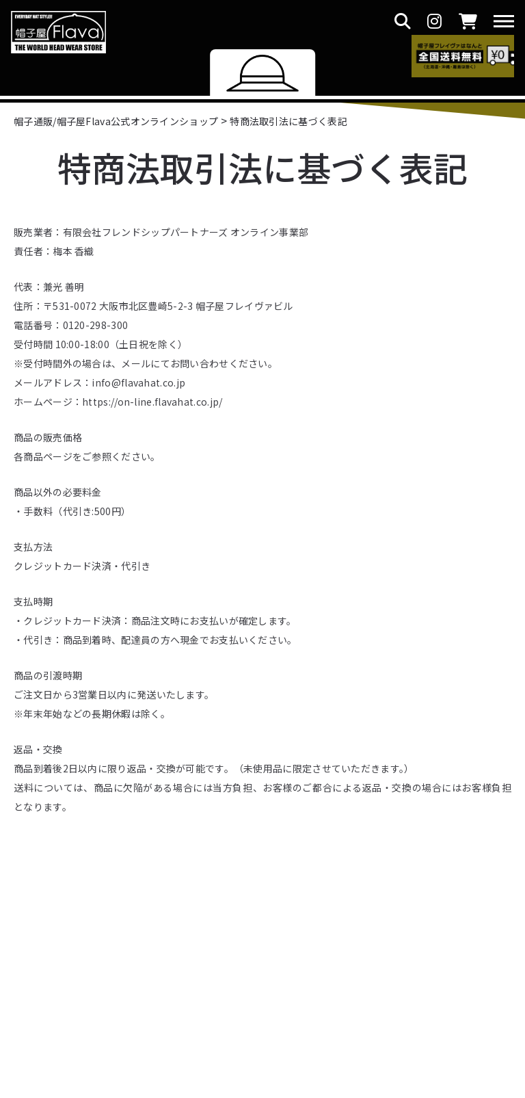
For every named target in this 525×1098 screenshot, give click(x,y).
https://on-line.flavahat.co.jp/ (152, 401)
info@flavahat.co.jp (138, 382)
